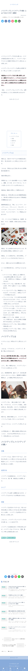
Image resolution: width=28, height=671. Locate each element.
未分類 (4, 537)
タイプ (13, 143)
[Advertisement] (14, 38)
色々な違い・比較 (11, 537)
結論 (13, 145)
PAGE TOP (14, 657)
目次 (12, 133)
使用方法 (14, 140)
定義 (13, 138)
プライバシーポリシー (14, 666)
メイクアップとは (14, 136)
